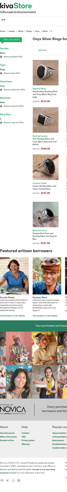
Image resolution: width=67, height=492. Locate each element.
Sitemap (26, 444)
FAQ (24, 437)
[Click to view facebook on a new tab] (19, 480)
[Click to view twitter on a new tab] (8, 480)
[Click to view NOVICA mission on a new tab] (13, 410)
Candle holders (59, 448)
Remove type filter (10, 73)
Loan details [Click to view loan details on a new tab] (19, 316)
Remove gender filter (11, 57)
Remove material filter (12, 106)
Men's (2, 53)
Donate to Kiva (7, 441)
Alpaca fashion (59, 433)
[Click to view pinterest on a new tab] (3, 480)
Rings (2, 70)
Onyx (2, 86)
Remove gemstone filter (12, 90)
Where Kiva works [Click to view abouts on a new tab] (8, 437)
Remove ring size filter (12, 123)
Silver (2, 103)
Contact (25, 433)
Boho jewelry (58, 441)
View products (6, 316)
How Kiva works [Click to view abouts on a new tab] (7, 433)
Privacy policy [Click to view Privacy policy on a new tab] (28, 441)
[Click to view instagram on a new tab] (14, 480)
